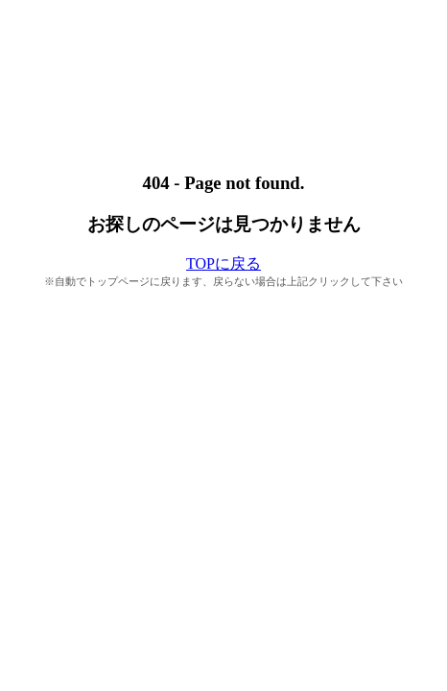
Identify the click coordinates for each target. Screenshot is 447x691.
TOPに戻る (223, 263)
